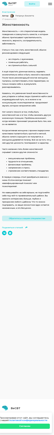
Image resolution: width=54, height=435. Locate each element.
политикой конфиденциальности (28, 420)
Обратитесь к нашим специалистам (27, 218)
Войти (32, 4)
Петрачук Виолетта (24, 16)
